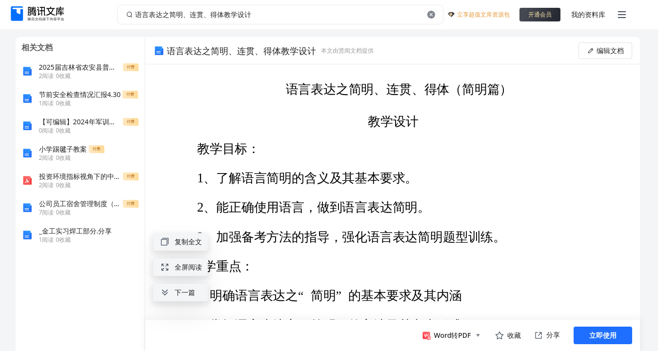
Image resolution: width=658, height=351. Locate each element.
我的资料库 (588, 14)
